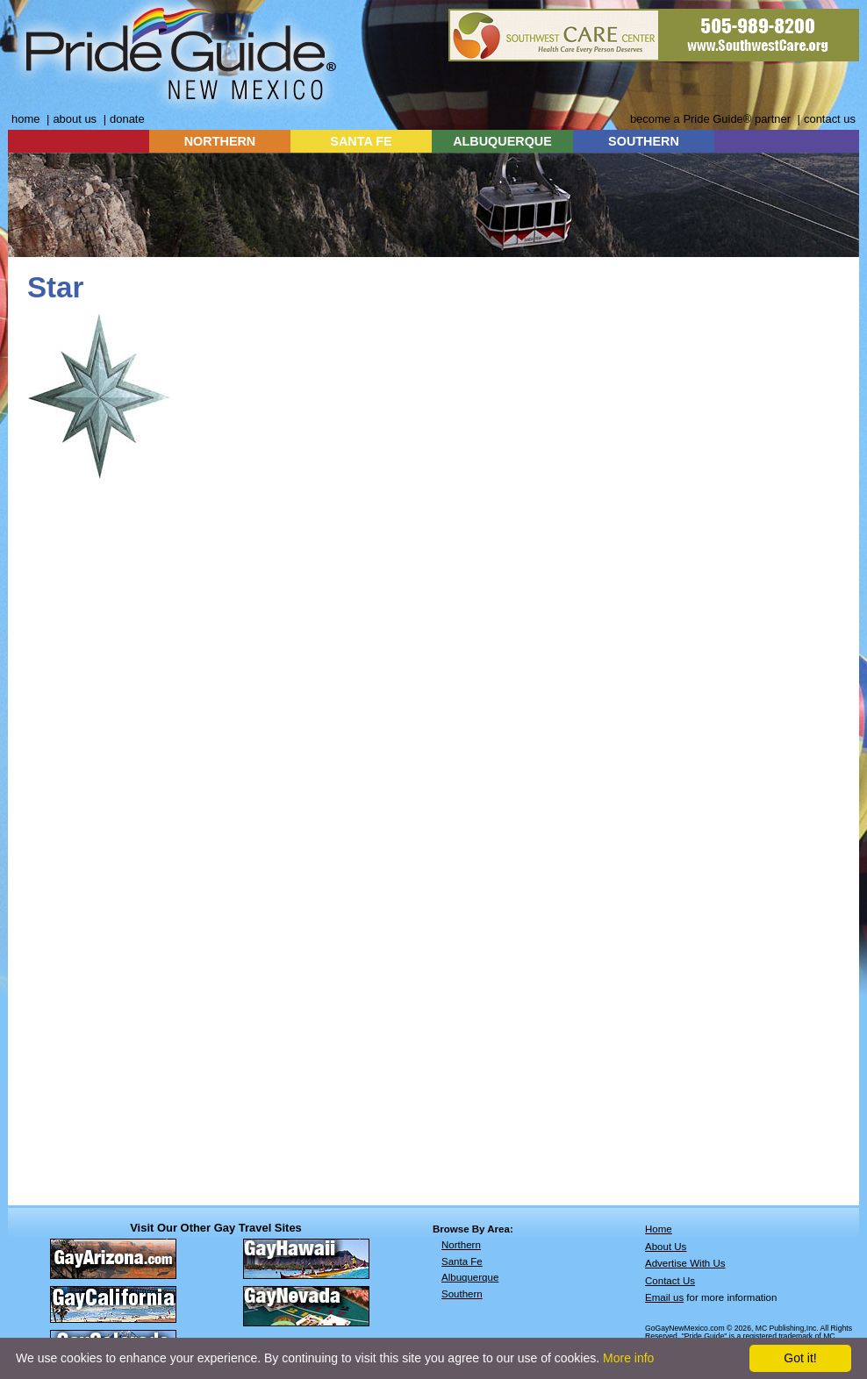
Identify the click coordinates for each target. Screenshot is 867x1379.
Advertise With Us (685, 1263)
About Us (665, 1246)
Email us (664, 1297)
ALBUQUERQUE (502, 141)
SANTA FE (360, 141)
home (25, 118)
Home (658, 1229)
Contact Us (670, 1280)
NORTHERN (220, 141)
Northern (461, 1245)
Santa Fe (462, 1261)
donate (127, 118)
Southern (462, 1294)
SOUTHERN (643, 141)
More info (628, 1358)
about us (75, 118)
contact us (830, 118)
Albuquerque (469, 1277)
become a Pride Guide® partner (710, 118)
